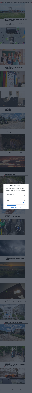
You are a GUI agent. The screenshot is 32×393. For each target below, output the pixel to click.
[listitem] (16, 194)
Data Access (16, 207)
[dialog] (16, 196)
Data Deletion (12, 207)
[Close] (27, 185)
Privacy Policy (19, 207)
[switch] (24, 195)
